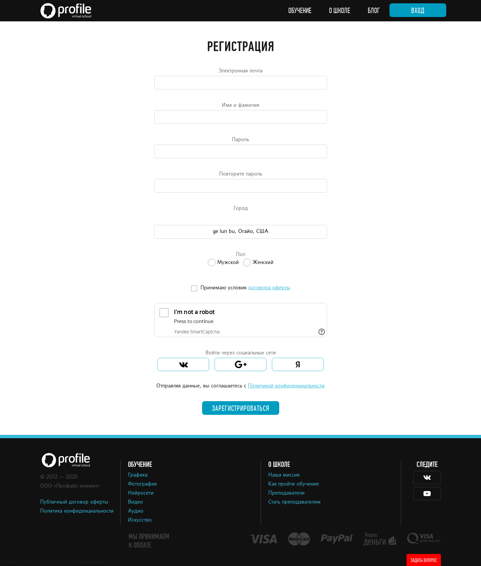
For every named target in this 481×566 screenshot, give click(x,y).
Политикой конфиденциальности (286, 386)
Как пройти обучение (293, 484)
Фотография (142, 484)
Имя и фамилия (240, 105)
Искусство (140, 520)
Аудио (135, 511)
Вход (418, 10)
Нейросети (141, 493)
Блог (374, 10)
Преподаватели (286, 493)
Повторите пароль (240, 174)
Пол (240, 254)
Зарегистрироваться (240, 408)
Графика (138, 475)
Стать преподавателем (294, 502)
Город (240, 208)
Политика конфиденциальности (77, 511)
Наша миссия (284, 475)
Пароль (240, 140)
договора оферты (269, 288)
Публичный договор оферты (74, 502)
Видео (135, 502)
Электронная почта (240, 71)
